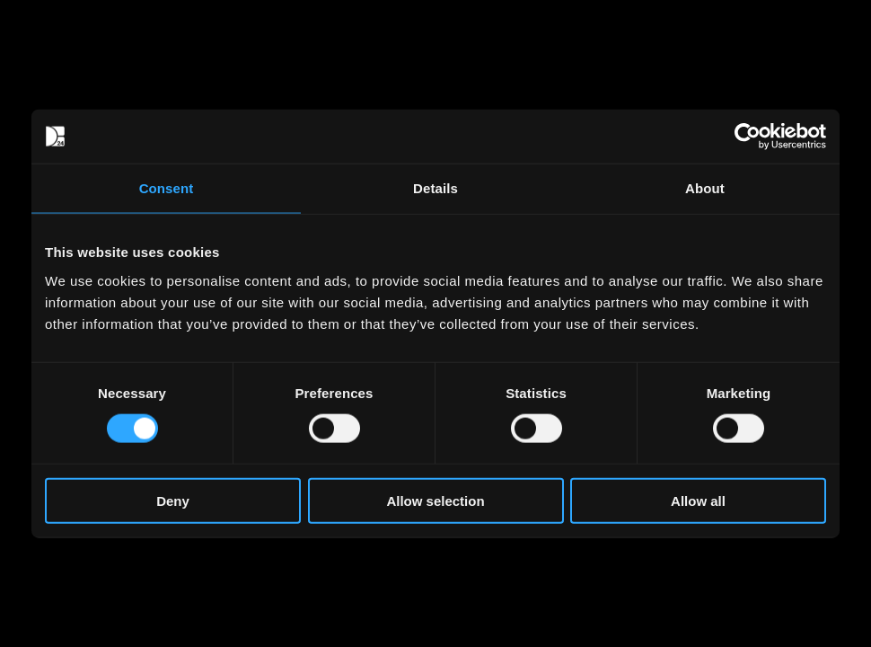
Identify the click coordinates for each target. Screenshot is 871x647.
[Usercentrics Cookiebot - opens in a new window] (747, 136)
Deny (172, 500)
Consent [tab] (166, 188)
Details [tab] (435, 188)
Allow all (698, 500)
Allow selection (435, 500)
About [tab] (705, 188)
